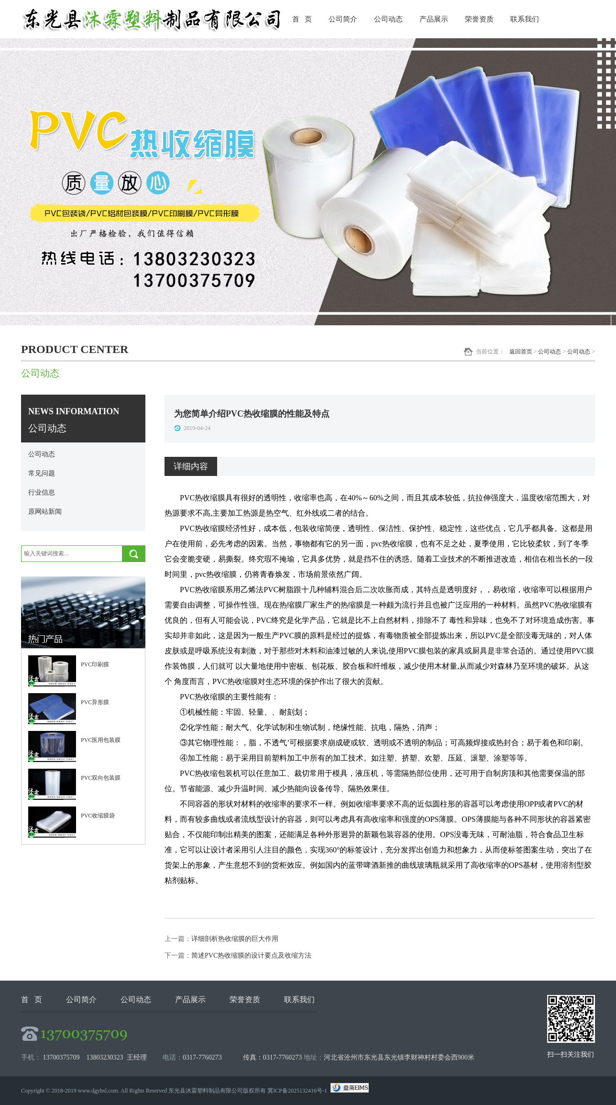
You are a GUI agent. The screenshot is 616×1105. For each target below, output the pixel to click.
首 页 (302, 19)
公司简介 (343, 19)
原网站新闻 (45, 511)
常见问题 (41, 473)
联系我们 (524, 19)
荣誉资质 (479, 19)
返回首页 (520, 351)
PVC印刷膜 (95, 664)
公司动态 (388, 19)
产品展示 (433, 19)
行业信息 (41, 492)
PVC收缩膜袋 (98, 815)
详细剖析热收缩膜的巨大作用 (234, 938)
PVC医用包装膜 (101, 740)
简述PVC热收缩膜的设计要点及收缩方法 (251, 955)
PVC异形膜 (95, 702)
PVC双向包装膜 (101, 777)
